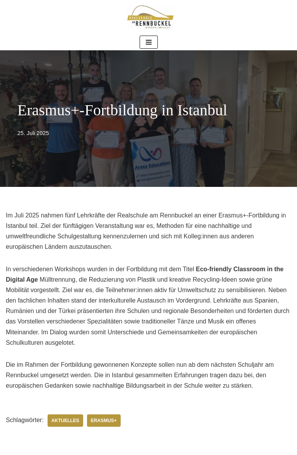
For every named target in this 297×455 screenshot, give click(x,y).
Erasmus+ (104, 420)
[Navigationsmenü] (149, 42)
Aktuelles (65, 420)
